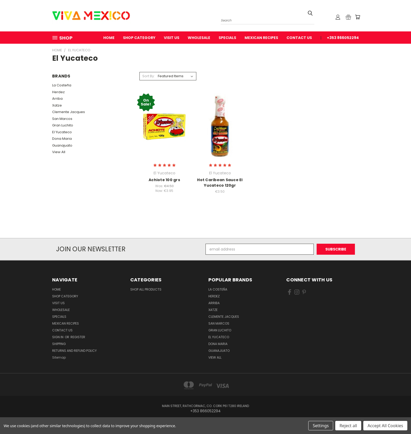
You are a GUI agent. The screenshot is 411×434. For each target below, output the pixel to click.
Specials (227, 37)
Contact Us (299, 37)
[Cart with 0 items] (357, 17)
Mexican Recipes (261, 37)
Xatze (57, 105)
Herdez (58, 92)
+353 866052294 (343, 37)
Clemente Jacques (68, 111)
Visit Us (171, 37)
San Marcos (62, 118)
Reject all (348, 426)
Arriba (57, 98)
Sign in (58, 337)
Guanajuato (62, 145)
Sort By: (148, 76)
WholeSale (199, 37)
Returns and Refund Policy (74, 350)
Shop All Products (145, 289)
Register (78, 337)
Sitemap (59, 357)
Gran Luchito (62, 125)
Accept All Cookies (385, 426)
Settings (321, 426)
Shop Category (139, 37)
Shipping (59, 344)
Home (109, 37)
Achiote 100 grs (164, 179)
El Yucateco (62, 132)
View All (58, 151)
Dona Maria (62, 138)
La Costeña (61, 85)
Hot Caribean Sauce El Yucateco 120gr (219, 182)
